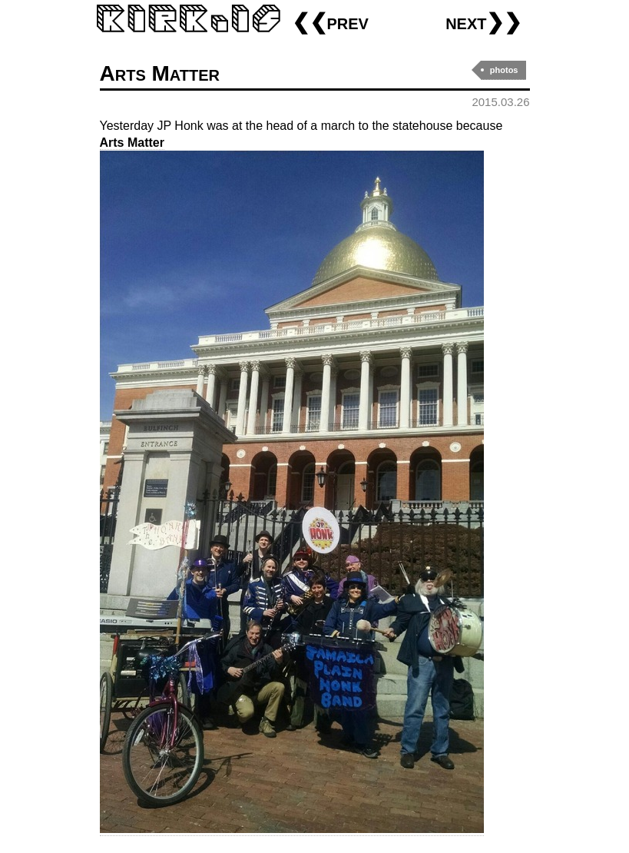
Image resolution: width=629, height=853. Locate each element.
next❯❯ (483, 22)
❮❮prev (330, 22)
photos (504, 70)
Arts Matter (160, 73)
